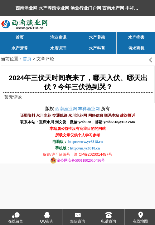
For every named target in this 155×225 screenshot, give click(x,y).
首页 (27, 58)
